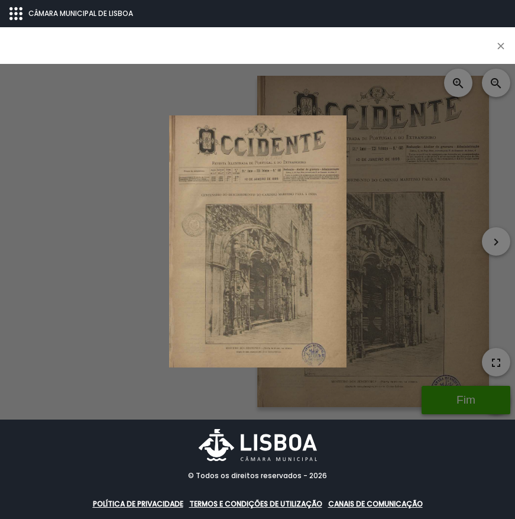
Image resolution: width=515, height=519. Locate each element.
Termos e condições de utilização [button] (255, 504)
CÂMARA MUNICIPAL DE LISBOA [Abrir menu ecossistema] (71, 13)
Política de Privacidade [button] (138, 504)
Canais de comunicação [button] (375, 504)
